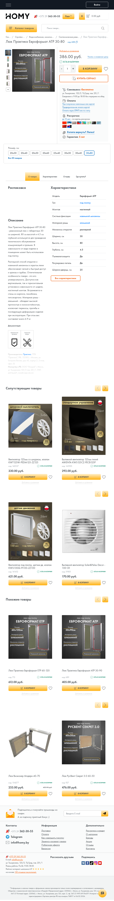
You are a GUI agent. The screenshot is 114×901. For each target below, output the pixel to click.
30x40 (80, 153)
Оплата (45, 835)
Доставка (45, 831)
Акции (89, 842)
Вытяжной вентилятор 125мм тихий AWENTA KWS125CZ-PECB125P (80, 461)
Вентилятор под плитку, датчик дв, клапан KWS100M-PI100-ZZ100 (26, 566)
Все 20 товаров (15, 158)
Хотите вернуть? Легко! (80, 132)
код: (73, 42)
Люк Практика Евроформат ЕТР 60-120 (29, 671)
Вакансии (46, 849)
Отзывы (90, 846)
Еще (67, 16)
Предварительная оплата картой (76, 107)
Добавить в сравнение (68, 51)
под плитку (85, 202)
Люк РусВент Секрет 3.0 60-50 (79, 776)
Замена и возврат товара (53, 842)
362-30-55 (49, 16)
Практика (27, 354)
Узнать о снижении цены (98, 56)
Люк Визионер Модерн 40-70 (24, 776)
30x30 (69, 153)
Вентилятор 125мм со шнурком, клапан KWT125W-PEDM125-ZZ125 (29, 461)
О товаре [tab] (28, 176)
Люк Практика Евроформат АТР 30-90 (82, 671)
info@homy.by (20, 844)
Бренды (89, 839)
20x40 (24, 153)
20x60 (46, 153)
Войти (97, 4)
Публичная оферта (50, 846)
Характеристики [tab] (48, 176)
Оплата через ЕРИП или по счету (76, 110)
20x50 (35, 153)
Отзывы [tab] (68, 176)
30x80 (91, 153)
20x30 (13, 153)
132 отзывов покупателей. (26, 873)
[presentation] (8, 89)
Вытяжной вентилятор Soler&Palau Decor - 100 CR (83, 566)
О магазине (92, 835)
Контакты (90, 849)
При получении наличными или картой (78, 104)
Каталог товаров (21, 28)
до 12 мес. (66, 119)
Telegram (16, 838)
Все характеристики (65, 278)
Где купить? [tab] (84, 176)
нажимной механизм (90, 216)
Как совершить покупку (52, 839)
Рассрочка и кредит (95, 831)
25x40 (58, 153)
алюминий (85, 222)
